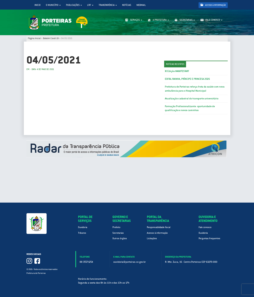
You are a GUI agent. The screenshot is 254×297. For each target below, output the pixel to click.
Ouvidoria (82, 227)
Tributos (82, 232)
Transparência (108, 5)
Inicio (37, 5)
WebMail (141, 5)
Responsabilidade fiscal (158, 227)
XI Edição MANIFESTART (177, 71)
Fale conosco (205, 227)
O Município (53, 5)
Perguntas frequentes (209, 238)
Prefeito (116, 227)
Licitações (152, 238)
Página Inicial (34, 38)
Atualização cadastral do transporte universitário (191, 98)
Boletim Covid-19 (51, 38)
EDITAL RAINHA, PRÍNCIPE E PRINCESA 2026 (187, 78)
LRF (90, 5)
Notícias (126, 5)
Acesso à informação (213, 5)
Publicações (74, 5)
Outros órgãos (119, 238)
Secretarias (118, 232)
